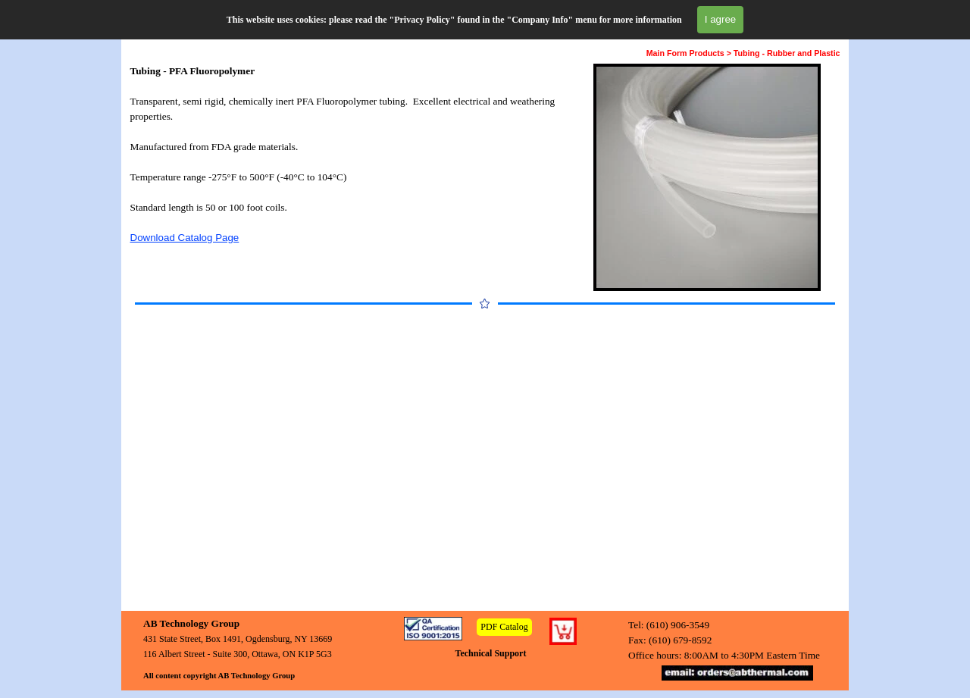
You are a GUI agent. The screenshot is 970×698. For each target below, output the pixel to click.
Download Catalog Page (184, 237)
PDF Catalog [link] (503, 626)
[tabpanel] (347, 155)
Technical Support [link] (491, 653)
